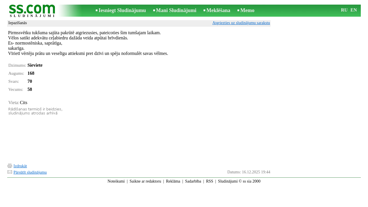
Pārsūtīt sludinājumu (30, 172)
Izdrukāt (20, 166)
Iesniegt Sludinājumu (122, 10)
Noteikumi (116, 181)
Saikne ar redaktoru (145, 181)
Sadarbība (193, 181)
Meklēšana (218, 10)
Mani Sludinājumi (176, 10)
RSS (209, 181)
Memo (247, 10)
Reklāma (173, 181)
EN (353, 9)
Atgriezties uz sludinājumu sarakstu (241, 23)
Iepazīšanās (17, 23)
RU (344, 9)
